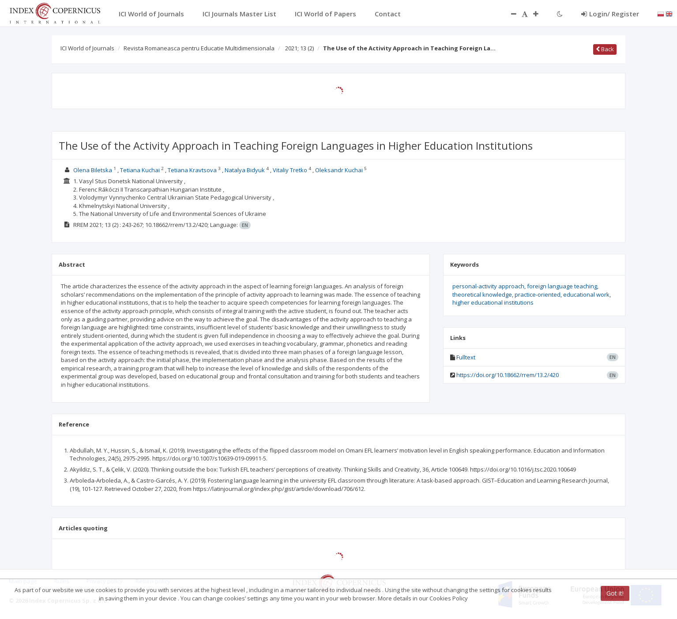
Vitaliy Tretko (290, 170)
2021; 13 (299, 48)
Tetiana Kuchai (140, 170)
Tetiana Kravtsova (192, 170)
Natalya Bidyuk (245, 170)
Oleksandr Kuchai (339, 170)
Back (605, 49)
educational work (586, 294)
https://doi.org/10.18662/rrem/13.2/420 (507, 375)
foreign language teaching (562, 286)
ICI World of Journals (87, 48)
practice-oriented (537, 294)
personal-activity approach (488, 286)
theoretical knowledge (482, 294)
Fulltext (465, 357)
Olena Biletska (92, 170)
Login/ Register (610, 13)
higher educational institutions (493, 302)
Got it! (615, 593)
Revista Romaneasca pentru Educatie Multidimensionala (199, 48)
